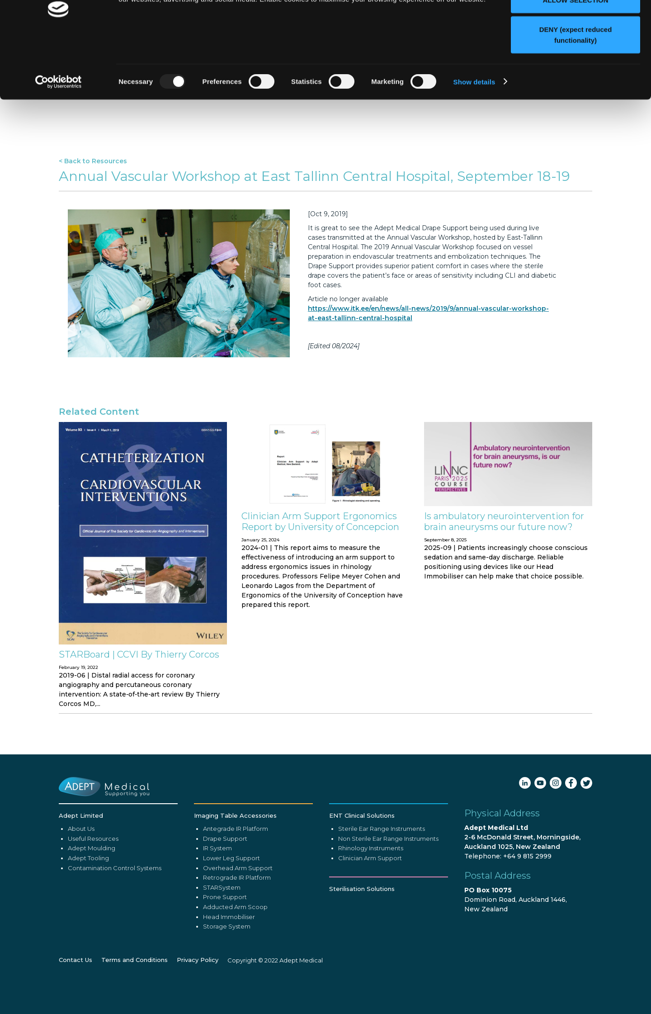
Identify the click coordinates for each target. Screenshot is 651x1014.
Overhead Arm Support (238, 914)
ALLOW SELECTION (576, 53)
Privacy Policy (197, 1006)
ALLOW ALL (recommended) (575, 24)
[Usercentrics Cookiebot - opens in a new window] (58, 135)
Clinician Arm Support (370, 904)
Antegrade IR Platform (235, 875)
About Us (81, 875)
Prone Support (225, 943)
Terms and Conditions (134, 1006)
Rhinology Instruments (370, 894)
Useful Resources (93, 885)
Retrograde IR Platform (237, 924)
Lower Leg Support (231, 904)
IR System (217, 894)
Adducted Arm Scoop (235, 953)
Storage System (226, 972)
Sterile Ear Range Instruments (381, 875)
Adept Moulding (91, 894)
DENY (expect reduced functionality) (575, 88)
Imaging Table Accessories (235, 862)
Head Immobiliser (229, 963)
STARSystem (222, 934)
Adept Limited (81, 862)
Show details (474, 135)
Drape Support (225, 885)
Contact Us (75, 1006)
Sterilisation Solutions (362, 935)
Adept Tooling (88, 904)
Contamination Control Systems (114, 914)
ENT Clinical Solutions (362, 862)
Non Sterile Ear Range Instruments (388, 885)
